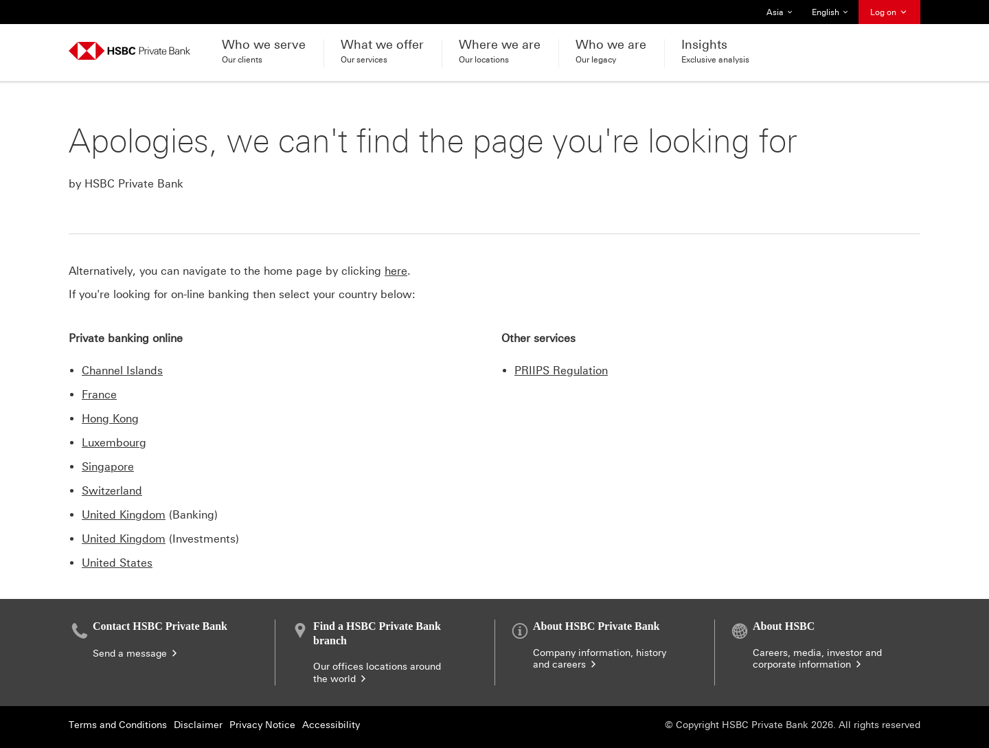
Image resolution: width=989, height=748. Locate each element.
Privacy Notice (262, 725)
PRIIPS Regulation (561, 370)
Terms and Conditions (118, 725)
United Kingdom (124, 514)
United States (117, 562)
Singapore (108, 466)
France (99, 394)
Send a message (136, 653)
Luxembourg (114, 442)
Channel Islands (122, 370)
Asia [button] (783, 12)
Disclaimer (198, 725)
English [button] (831, 12)
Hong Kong (110, 418)
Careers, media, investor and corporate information (817, 659)
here (396, 270)
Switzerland (112, 490)
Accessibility (331, 725)
